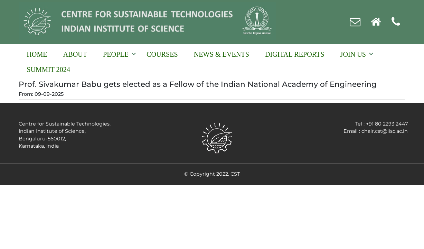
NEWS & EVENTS (221, 54)
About (75, 54)
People (116, 54)
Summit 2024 (48, 69)
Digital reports (294, 54)
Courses (162, 54)
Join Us (353, 54)
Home (37, 54)
